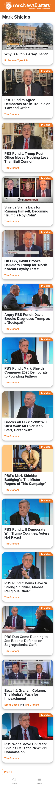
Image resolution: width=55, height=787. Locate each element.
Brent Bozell (11, 704)
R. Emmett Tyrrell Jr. (16, 60)
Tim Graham (11, 114)
